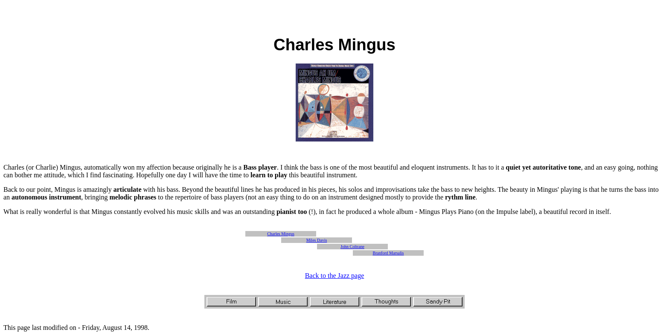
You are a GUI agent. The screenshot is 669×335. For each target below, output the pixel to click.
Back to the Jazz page (334, 275)
